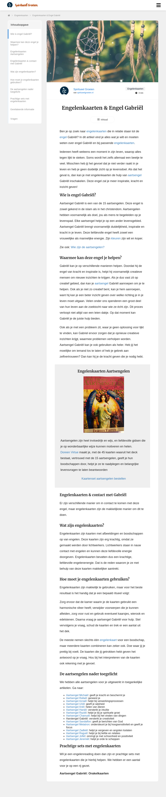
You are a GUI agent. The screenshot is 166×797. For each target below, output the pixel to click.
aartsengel (135, 175)
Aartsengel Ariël (75, 707)
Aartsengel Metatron (77, 724)
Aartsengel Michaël (77, 695)
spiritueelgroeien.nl (85, 92)
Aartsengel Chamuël (78, 715)
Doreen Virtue (69, 452)
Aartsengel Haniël (76, 709)
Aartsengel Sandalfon (78, 721)
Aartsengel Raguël (77, 733)
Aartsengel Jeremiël (77, 739)
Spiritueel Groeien (83, 89)
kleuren (115, 238)
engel (63, 137)
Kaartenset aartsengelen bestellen (104, 478)
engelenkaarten (96, 131)
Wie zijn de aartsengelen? (87, 247)
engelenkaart (108, 640)
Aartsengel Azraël (76, 701)
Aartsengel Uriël (75, 704)
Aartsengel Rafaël (76, 698)
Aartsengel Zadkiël (77, 730)
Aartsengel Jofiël (75, 736)
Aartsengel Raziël (76, 712)
